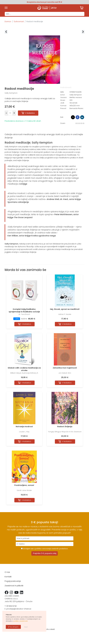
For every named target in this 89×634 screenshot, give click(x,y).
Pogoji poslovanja (13, 581)
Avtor (62, 95)
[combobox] (44, 14)
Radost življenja (64, 426)
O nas (7, 572)
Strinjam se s (44, 548)
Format (63, 105)
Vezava (63, 97)
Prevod (63, 108)
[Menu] (6, 7)
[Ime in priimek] (44, 538)
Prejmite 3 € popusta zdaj (44, 553)
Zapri (26, 627)
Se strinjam (13, 627)
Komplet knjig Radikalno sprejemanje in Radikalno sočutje (24, 310)
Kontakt (8, 576)
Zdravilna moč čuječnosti (65, 368)
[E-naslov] (44, 544)
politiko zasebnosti (21, 621)
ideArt (52, 629)
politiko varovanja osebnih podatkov (51, 548)
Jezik (62, 103)
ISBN (62, 92)
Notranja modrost (24, 426)
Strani (62, 100)
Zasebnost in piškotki (14, 585)
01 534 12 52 (11, 606)
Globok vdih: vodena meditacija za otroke (24, 369)
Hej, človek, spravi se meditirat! (65, 309)
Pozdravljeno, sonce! (24, 485)
